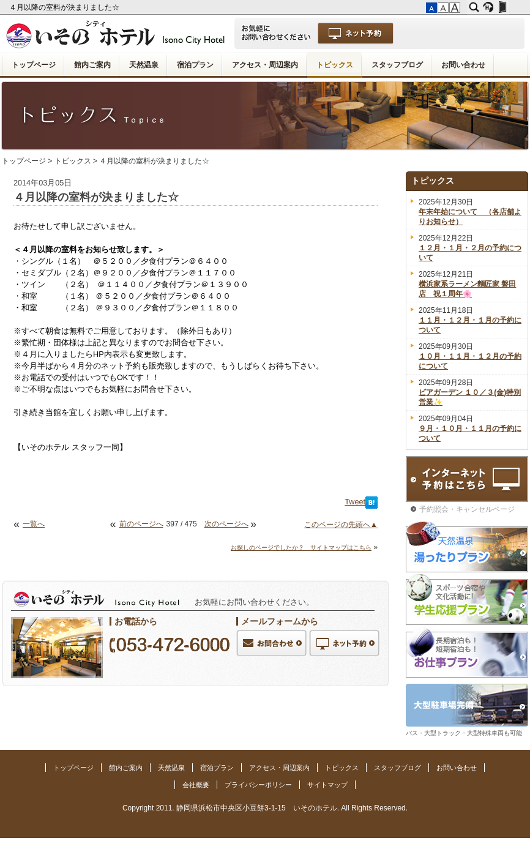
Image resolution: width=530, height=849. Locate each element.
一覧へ (34, 524)
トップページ (34, 65)
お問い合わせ (463, 65)
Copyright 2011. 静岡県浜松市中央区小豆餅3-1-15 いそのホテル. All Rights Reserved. (265, 808)
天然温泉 (144, 65)
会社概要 (195, 784)
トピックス (334, 65)
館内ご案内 (92, 65)
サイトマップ (327, 784)
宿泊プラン (195, 65)
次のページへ (226, 524)
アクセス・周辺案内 (265, 65)
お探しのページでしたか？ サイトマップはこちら (301, 547)
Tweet (355, 502)
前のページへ (141, 524)
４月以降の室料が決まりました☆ (65, 7)
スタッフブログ (397, 65)
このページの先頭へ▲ (341, 524)
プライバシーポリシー (258, 784)
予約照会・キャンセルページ (467, 509)
